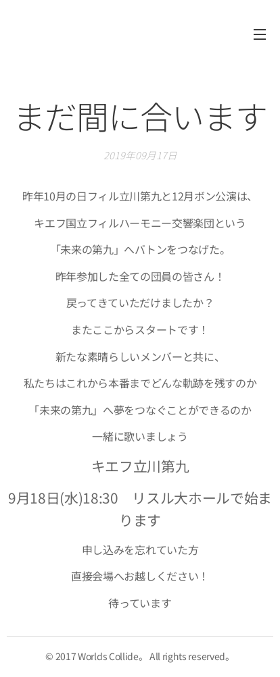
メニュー (260, 34)
